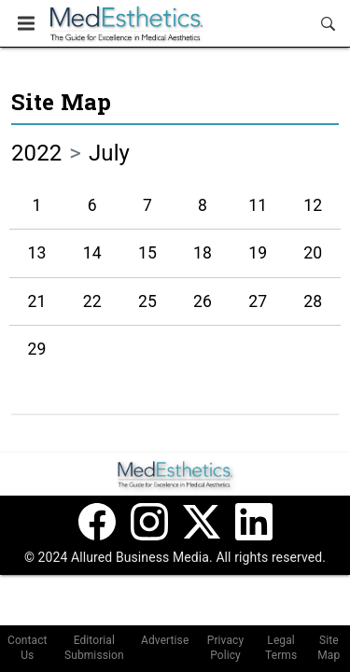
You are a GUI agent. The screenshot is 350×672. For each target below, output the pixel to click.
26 (202, 301)
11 (257, 205)
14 (92, 253)
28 (312, 301)
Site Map (61, 102)
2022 (36, 153)
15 (147, 253)
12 (312, 205)
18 (202, 253)
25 (147, 301)
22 (92, 301)
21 (37, 301)
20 (312, 253)
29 (37, 349)
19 (257, 253)
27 (257, 301)
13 (37, 253)
